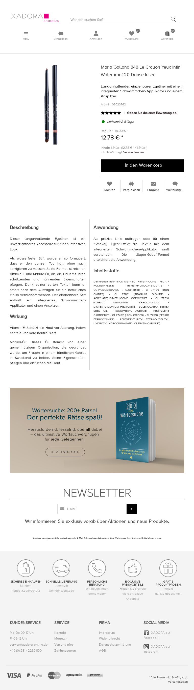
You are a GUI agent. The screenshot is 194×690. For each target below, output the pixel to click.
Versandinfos (64, 645)
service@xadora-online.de (28, 645)
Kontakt (60, 633)
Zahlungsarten (65, 651)
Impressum (107, 633)
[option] (51, 105)
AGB (102, 651)
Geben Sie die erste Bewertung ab (152, 113)
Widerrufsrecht (109, 639)
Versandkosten (133, 152)
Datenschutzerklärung (115, 645)
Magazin (60, 639)
